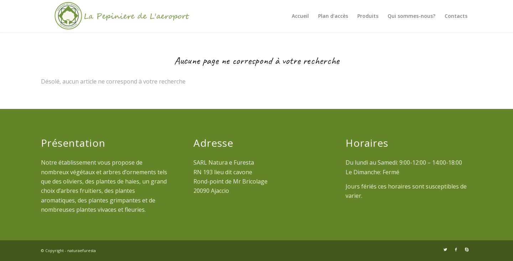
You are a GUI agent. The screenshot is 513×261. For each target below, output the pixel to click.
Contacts (456, 15)
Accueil (300, 15)
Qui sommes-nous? (411, 15)
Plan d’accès (333, 15)
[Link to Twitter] (445, 249)
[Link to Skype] (466, 249)
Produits (367, 15)
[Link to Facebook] (456, 249)
